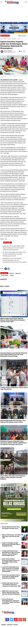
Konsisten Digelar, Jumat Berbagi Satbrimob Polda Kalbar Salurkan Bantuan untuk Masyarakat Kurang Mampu (13, 354)
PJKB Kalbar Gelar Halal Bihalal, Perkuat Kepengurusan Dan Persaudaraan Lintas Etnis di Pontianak (14, 260)
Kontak (16, 624)
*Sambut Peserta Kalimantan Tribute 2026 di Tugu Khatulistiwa (14, 388)
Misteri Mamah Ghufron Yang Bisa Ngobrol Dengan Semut (10, 527)
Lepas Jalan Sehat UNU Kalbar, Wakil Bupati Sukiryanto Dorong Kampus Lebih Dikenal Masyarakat (13, 247)
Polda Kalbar (14, 38)
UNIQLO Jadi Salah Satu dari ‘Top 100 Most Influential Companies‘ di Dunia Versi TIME (11, 584)
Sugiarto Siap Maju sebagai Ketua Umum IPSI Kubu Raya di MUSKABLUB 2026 (11, 544)
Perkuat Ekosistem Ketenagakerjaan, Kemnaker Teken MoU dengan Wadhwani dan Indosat (11, 601)
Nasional (9, 38)
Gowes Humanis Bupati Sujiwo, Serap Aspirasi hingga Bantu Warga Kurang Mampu (11, 576)
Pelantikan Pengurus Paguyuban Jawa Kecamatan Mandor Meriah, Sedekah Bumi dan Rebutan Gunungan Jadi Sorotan (13, 442)
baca (21, 51)
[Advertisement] (14, 11)
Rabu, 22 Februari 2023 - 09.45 (10, 52)
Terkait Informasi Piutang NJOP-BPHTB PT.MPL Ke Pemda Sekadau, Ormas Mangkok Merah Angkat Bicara (11, 553)
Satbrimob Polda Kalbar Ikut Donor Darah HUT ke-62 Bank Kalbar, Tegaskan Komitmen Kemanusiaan (10, 569)
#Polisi (12, 275)
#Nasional (18, 273)
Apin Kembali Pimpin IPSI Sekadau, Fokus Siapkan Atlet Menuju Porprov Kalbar (13, 421)
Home (1, 38)
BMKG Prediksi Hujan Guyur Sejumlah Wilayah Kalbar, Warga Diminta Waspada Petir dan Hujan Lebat (12, 320)
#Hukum (11, 273)
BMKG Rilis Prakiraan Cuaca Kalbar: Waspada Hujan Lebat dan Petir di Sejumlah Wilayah (11, 592)
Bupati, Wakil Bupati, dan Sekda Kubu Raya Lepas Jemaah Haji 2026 (11, 536)
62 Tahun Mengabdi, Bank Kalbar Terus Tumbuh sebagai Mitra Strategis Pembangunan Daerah (14, 254)
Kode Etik (10, 624)
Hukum (5, 38)
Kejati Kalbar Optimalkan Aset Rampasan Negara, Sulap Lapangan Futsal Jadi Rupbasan (12, 477)
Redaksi (3, 624)
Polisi (19, 38)
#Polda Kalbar (4, 275)
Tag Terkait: (4, 273)
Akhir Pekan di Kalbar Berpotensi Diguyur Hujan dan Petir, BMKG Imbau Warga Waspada (11, 561)
